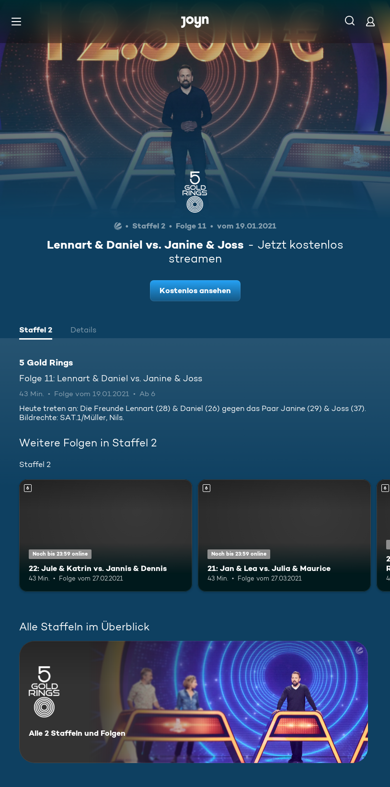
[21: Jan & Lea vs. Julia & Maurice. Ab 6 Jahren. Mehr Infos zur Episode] (284, 535)
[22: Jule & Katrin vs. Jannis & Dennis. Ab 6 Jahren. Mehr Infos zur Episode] (105, 535)
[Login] (370, 21)
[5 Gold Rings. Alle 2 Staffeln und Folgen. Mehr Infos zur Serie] (193, 702)
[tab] (35, 331)
